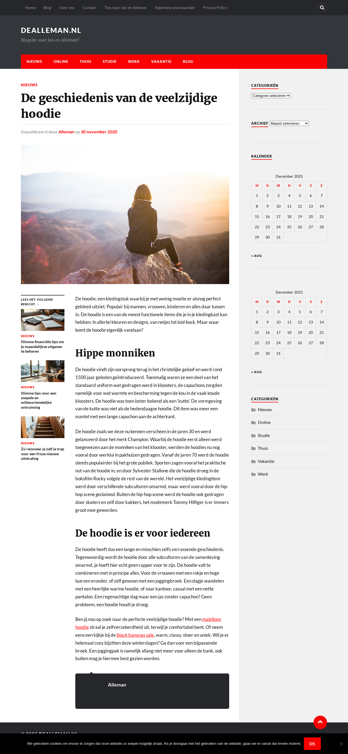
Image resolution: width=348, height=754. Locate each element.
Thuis (85, 61)
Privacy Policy (215, 7)
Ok (312, 743)
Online (61, 61)
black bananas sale (135, 635)
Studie (110, 61)
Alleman (66, 131)
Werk (134, 61)
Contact (89, 7)
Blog (47, 7)
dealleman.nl (51, 30)
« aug (256, 256)
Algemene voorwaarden (175, 7)
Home (30, 7)
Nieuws (34, 61)
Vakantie (161, 61)
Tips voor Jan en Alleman (125, 7)
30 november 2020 (99, 131)
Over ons (66, 7)
